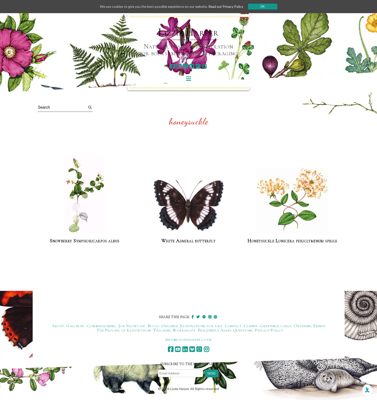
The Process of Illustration (124, 330)
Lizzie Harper (188, 32)
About (58, 326)
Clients (251, 326)
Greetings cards (275, 326)
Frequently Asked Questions (225, 330)
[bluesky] (191, 66)
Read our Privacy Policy (227, 6)
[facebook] (172, 66)
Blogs (153, 326)
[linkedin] (185, 66)
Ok (264, 6)
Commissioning (101, 326)
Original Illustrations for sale (191, 326)
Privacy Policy (269, 330)
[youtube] (179, 66)
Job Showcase (131, 326)
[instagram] (204, 66)
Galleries (75, 326)
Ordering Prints (309, 326)
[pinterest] (198, 66)
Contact (233, 326)
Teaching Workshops (174, 330)
